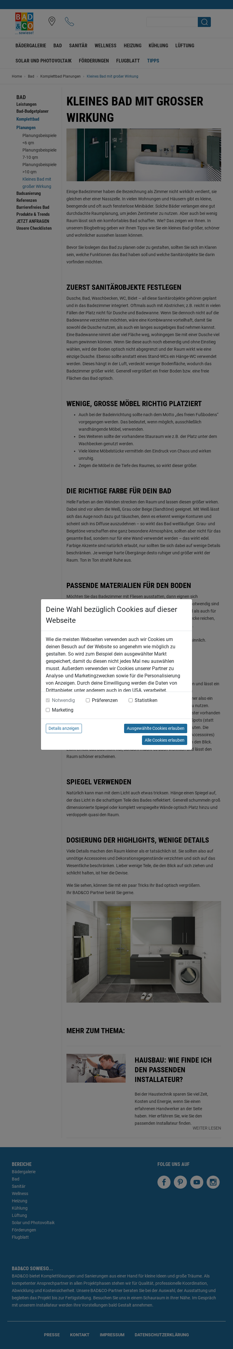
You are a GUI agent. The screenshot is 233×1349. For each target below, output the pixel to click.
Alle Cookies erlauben (164, 740)
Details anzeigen (64, 728)
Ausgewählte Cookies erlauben (155, 728)
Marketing (62, 710)
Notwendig (63, 700)
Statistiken (146, 700)
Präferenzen (105, 700)
